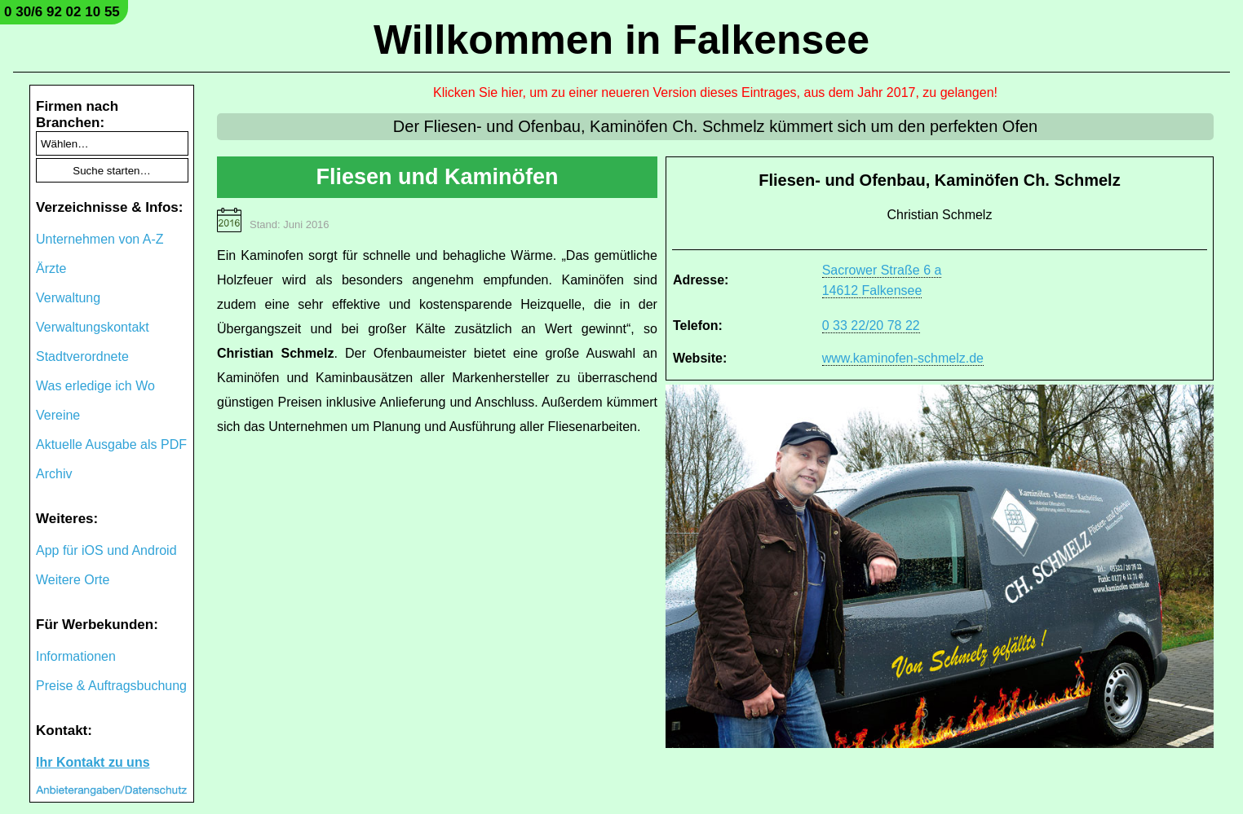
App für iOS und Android (106, 550)
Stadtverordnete (82, 356)
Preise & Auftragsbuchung (111, 686)
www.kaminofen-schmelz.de (903, 358)
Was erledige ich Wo (95, 386)
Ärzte (51, 268)
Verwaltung (68, 298)
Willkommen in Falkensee (621, 40)
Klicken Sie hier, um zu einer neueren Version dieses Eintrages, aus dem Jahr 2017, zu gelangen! (715, 92)
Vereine (58, 415)
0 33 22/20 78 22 (871, 325)
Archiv (54, 474)
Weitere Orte (72, 580)
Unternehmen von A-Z (100, 239)
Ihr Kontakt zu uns (93, 762)
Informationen (76, 656)
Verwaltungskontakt (92, 327)
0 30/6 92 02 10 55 (62, 12)
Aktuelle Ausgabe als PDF (111, 444)
